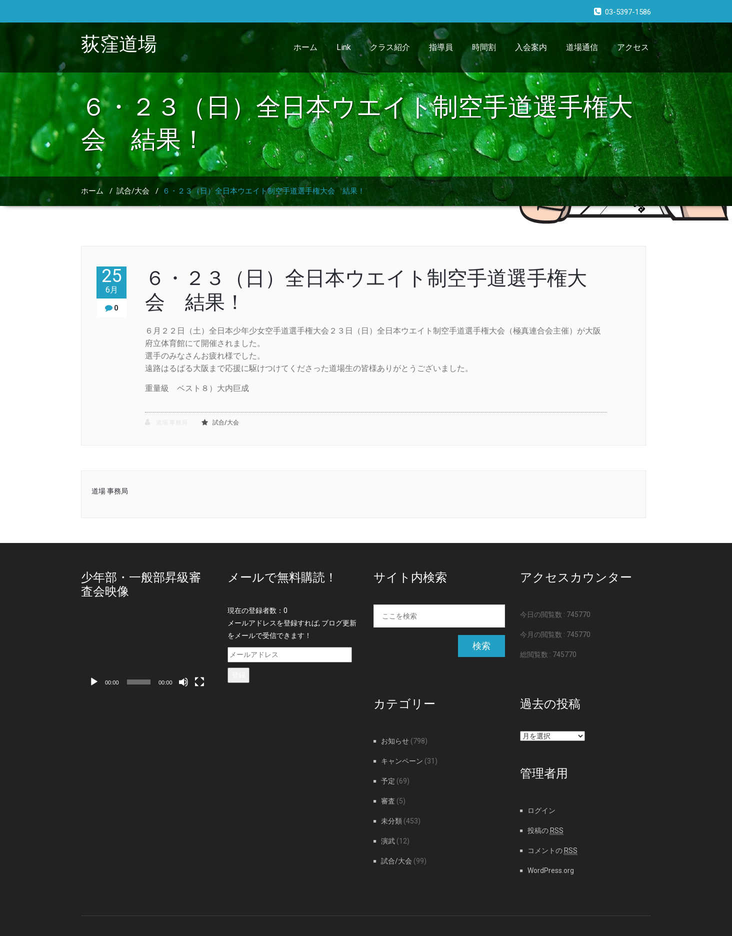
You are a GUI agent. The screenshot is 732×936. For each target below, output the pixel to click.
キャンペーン (402, 761)
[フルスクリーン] (199, 682)
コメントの (553, 850)
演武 (388, 841)
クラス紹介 (390, 47)
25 (111, 280)
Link (343, 47)
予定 (388, 781)
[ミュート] (183, 682)
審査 (388, 801)
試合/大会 (133, 191)
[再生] (94, 682)
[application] (146, 655)
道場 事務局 (166, 422)
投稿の (546, 830)
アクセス (633, 47)
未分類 (391, 821)
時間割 (484, 47)
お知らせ (395, 741)
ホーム (306, 47)
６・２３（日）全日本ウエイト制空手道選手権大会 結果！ (263, 191)
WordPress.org (551, 870)
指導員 (441, 47)
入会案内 (531, 47)
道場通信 (582, 47)
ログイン (542, 810)
